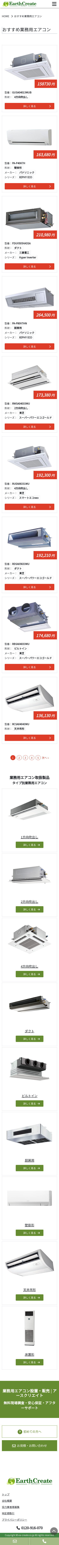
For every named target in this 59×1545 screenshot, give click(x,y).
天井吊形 (29, 1289)
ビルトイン (29, 1095)
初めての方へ (29, 1431)
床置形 (29, 1354)
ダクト (29, 1031)
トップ (5, 1494)
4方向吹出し (29, 966)
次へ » (45, 758)
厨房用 (29, 1160)
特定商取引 (8, 1513)
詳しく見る (37, 106)
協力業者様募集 (11, 1507)
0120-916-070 (30, 1527)
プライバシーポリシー (14, 1519)
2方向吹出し (29, 901)
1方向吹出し (29, 837)
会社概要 (7, 1501)
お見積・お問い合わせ (29, 1445)
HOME (6, 16)
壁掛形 (29, 1225)
